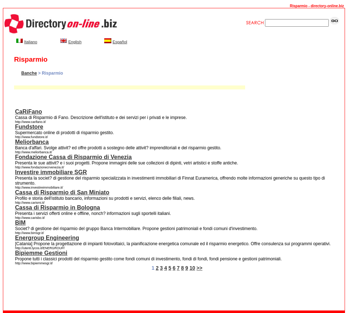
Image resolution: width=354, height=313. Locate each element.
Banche (29, 73)
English (74, 42)
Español (119, 42)
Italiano (30, 42)
